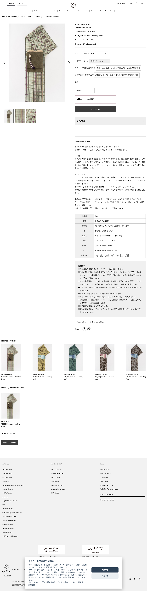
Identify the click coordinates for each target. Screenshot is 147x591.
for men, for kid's (50, 11)
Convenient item (7, 524)
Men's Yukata (55, 477)
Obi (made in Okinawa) (9, 536)
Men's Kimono (56, 469)
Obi (3, 505)
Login (130, 3)
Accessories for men (58, 489)
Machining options (8, 528)
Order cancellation (98, 322)
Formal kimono (7, 469)
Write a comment (9, 443)
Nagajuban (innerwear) (9, 501)
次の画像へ (68, 63)
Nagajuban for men (57, 473)
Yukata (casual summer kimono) (12, 485)
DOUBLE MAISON (106, 485)
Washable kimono (7, 374)
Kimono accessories (9, 520)
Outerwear (5, 481)
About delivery (81, 322)
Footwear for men (57, 485)
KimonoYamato (105, 469)
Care (68, 11)
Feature (93, 11)
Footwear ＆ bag (7, 509)
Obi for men (55, 481)
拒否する (105, 576)
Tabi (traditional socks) (9, 516)
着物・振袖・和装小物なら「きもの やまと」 (73, 5)
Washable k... (5, 421)
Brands (61, 11)
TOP (3, 17)
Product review (9, 433)
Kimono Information (106, 11)
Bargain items (6, 532)
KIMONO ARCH (105, 473)
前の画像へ (5, 63)
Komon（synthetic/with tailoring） (47, 17)
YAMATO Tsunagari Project (109, 489)
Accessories (6, 497)
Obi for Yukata (7, 493)
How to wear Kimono (107, 500)
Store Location (120, 3)
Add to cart (95, 109)
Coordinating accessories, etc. (12, 512)
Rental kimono (7, 473)
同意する (105, 570)
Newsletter (15, 569)
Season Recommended (81, 11)
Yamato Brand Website (20, 581)
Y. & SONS (103, 477)
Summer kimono (7, 489)
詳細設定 (31, 585)
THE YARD (104, 481)
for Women (37, 11)
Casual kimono (25, 17)
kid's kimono (55, 493)
